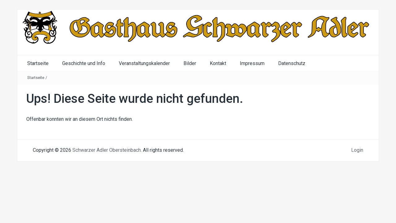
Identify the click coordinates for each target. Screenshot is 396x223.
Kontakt (218, 63)
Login (357, 150)
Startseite (38, 63)
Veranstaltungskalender (144, 63)
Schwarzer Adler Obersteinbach (106, 150)
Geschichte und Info (83, 63)
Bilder (189, 63)
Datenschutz (291, 63)
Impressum (252, 63)
